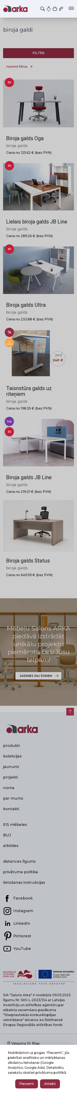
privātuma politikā (51, 1073)
